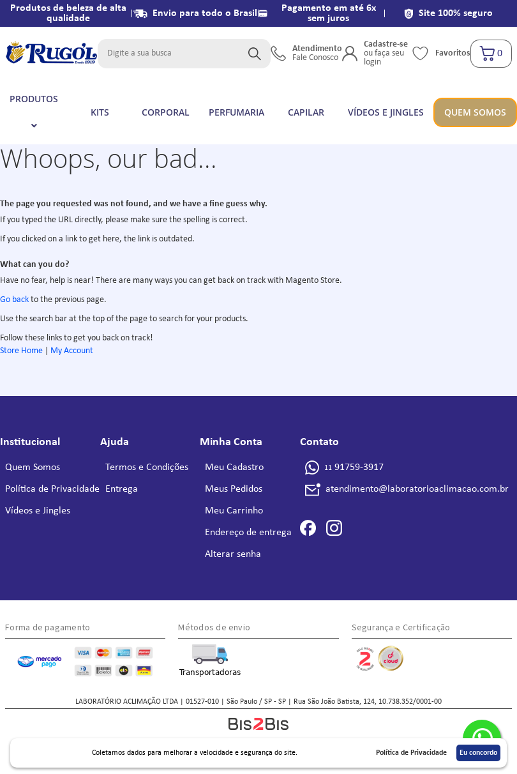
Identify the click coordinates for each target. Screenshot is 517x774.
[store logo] (51, 53)
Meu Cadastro (234, 467)
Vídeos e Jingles (37, 511)
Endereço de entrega (248, 532)
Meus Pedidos (233, 489)
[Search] (254, 53)
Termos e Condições (146, 467)
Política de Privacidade (52, 489)
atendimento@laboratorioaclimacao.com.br (417, 489)
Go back (14, 300)
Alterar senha (233, 554)
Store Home (21, 351)
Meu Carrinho (234, 511)
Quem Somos (32, 467)
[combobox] (184, 53)
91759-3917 (354, 467)
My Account (71, 351)
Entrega (121, 489)
